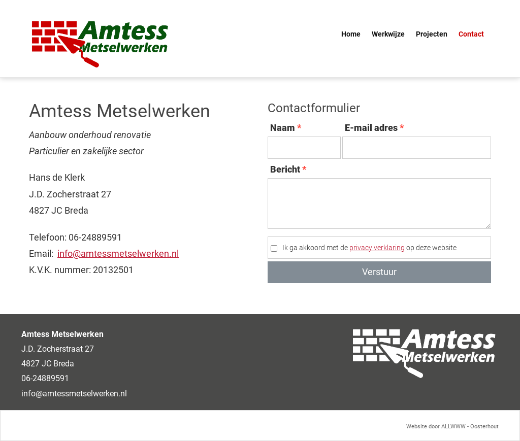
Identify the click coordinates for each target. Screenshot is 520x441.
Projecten (431, 34)
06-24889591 (45, 378)
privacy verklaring (377, 248)
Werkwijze (388, 34)
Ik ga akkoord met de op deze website (369, 248)
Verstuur (379, 271)
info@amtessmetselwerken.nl (118, 253)
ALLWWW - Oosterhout (470, 426)
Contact (471, 34)
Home (351, 34)
